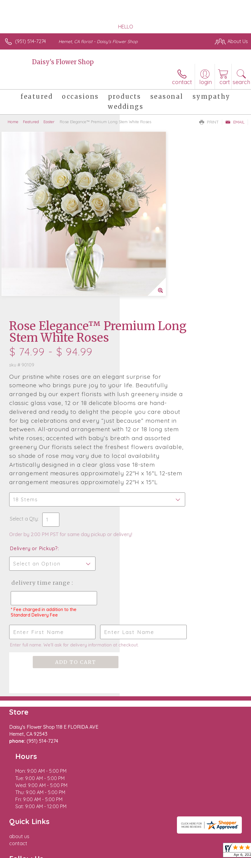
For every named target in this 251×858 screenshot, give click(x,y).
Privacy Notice (59, 838)
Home (13, 121)
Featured (31, 121)
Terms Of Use (23, 838)
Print (209, 122)
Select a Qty (143, 394)
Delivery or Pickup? (153, 430)
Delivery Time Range (149, 470)
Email (235, 122)
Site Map (140, 838)
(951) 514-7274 (30, 41)
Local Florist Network (102, 838)
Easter (48, 121)
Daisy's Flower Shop (63, 62)
